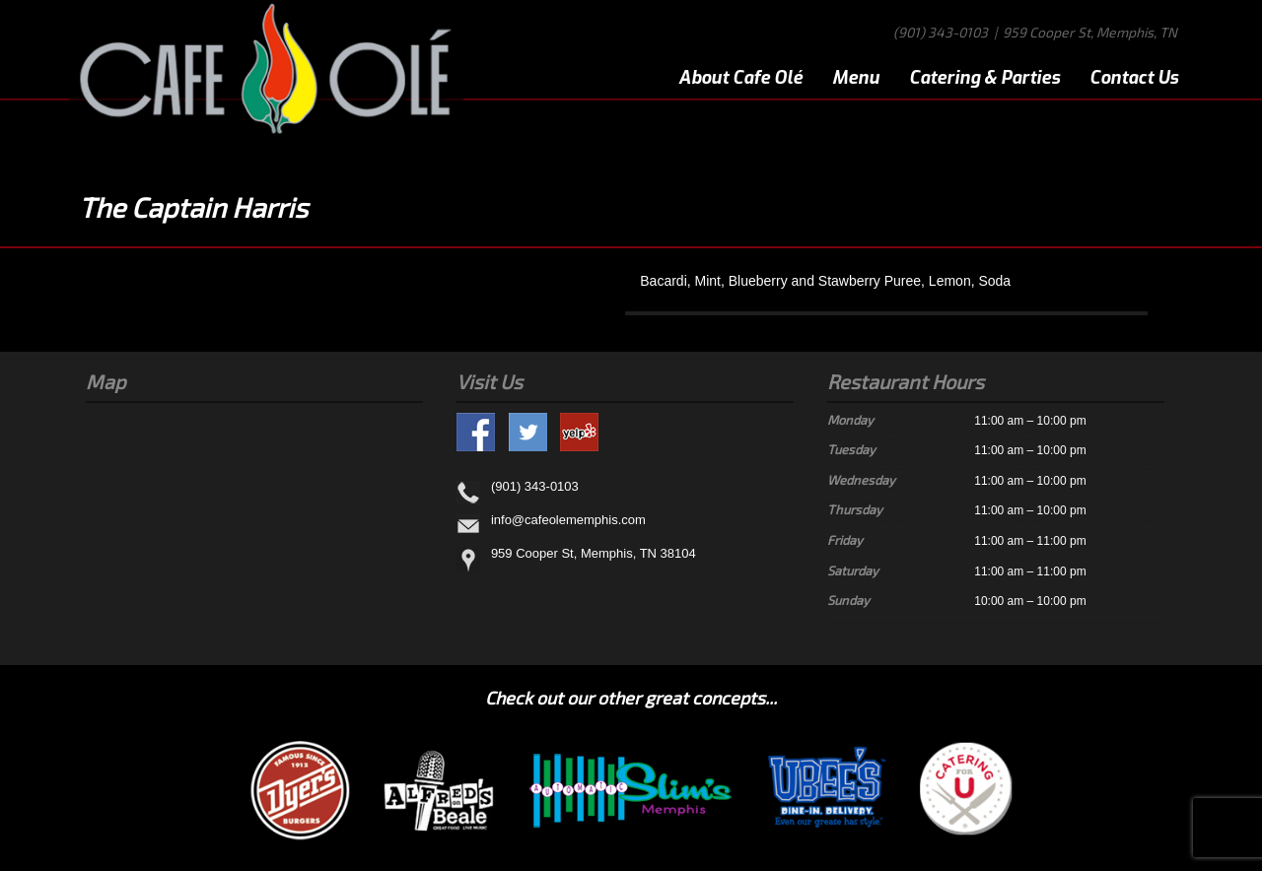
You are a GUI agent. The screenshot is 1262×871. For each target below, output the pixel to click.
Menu (855, 78)
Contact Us (1133, 78)
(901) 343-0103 (940, 32)
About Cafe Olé (740, 78)
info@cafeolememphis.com (568, 519)
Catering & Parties (984, 78)
